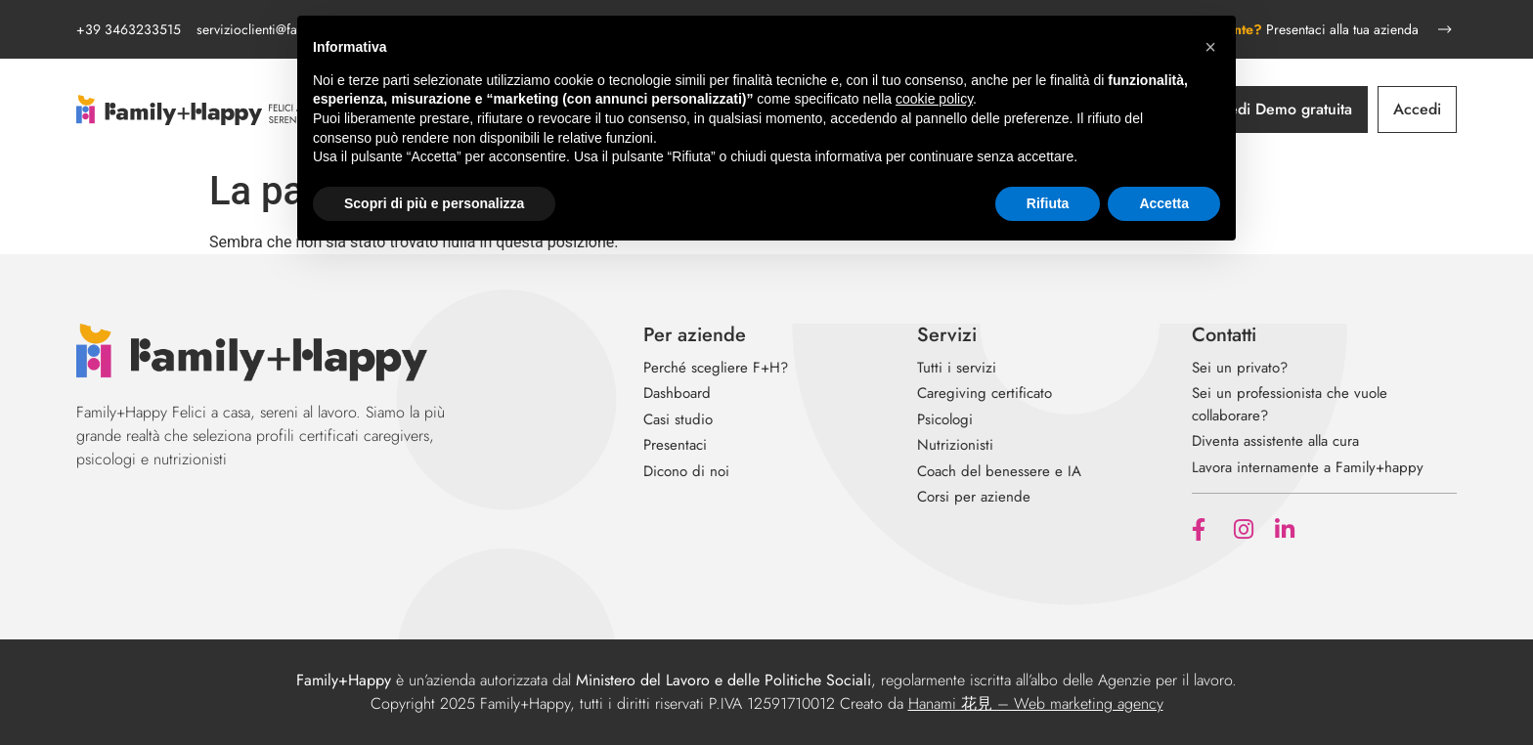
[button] (1210, 47)
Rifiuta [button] (1048, 203)
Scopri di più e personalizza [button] (434, 203)
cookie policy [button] (934, 99)
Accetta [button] (1164, 203)
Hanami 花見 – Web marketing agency (1035, 703)
